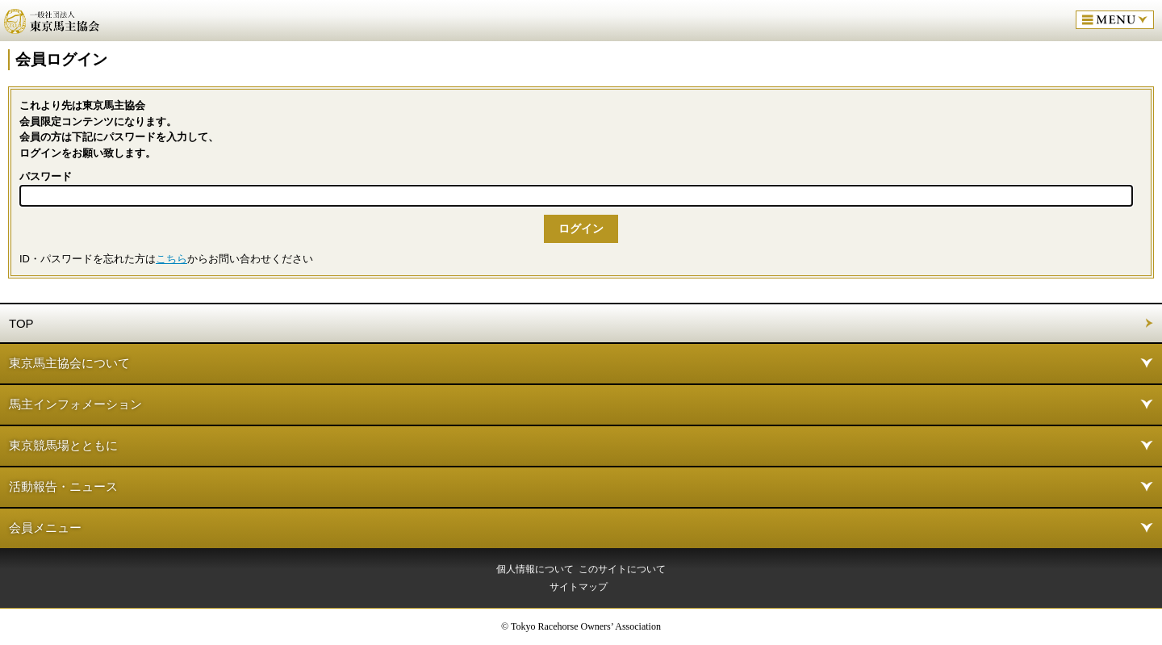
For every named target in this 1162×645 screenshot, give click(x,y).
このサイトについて (622, 569)
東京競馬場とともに (63, 445)
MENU (1115, 20)
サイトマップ (579, 587)
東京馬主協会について (69, 363)
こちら (171, 259)
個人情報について (535, 569)
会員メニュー (45, 527)
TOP (21, 323)
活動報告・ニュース (63, 486)
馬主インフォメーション (75, 404)
